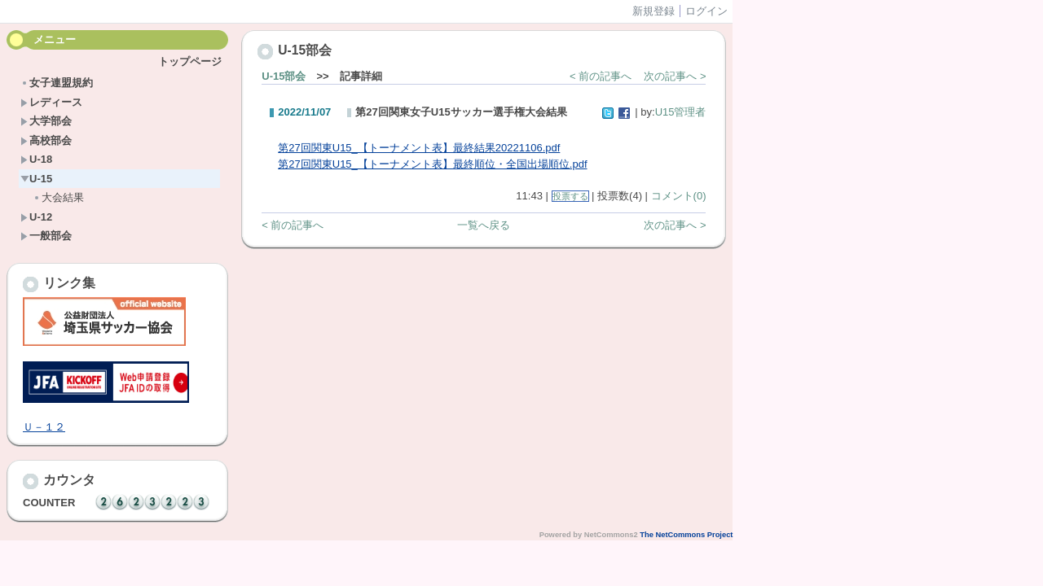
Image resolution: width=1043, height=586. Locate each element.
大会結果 (58, 197)
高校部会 (46, 140)
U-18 (36, 159)
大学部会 (46, 121)
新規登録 (653, 11)
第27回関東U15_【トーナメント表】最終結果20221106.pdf (419, 148)
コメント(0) (678, 196)
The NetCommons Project (686, 535)
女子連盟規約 (56, 83)
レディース (51, 102)
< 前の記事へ (601, 76)
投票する (570, 196)
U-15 (36, 179)
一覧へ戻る (483, 225)
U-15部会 (284, 76)
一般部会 (46, 236)
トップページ (190, 61)
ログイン (706, 11)
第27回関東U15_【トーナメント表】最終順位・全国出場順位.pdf (432, 164)
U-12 (36, 217)
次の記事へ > (675, 76)
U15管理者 (680, 112)
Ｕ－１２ (44, 427)
